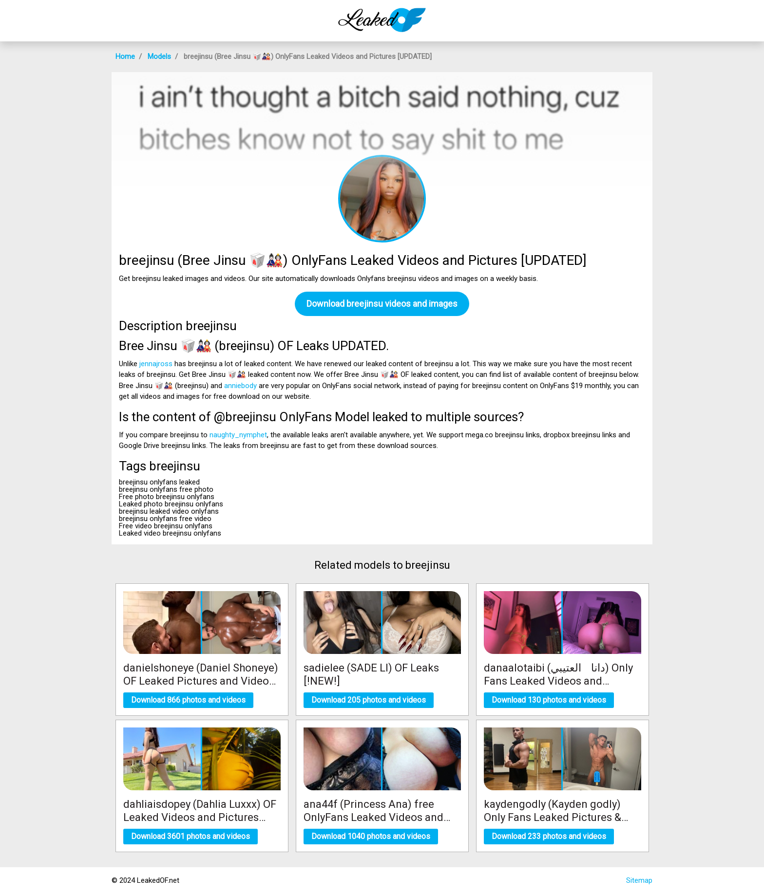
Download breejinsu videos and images (382, 303)
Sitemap (639, 880)
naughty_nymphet (238, 434)
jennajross (155, 363)
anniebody (240, 385)
